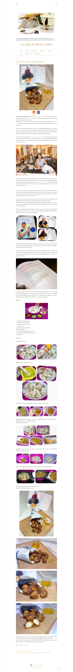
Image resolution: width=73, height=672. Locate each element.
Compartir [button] (17, 650)
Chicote (24, 121)
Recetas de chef (42, 652)
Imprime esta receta (22, 645)
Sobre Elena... (37, 53)
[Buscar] (56, 4)
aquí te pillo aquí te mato (42, 182)
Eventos (49, 50)
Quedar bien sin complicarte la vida (36, 137)
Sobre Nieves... (28, 53)
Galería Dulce (42, 50)
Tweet (27, 645)
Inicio (21, 50)
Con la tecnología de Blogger (36, 665)
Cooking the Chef (29, 118)
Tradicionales (48, 652)
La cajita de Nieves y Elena (36, 44)
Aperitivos (20, 652)
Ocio (21, 53)
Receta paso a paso (36, 652)
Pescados (31, 652)
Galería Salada (34, 50)
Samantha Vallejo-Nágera (39, 116)
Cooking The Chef (26, 652)
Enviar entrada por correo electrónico (27, 650)
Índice (26, 50)
